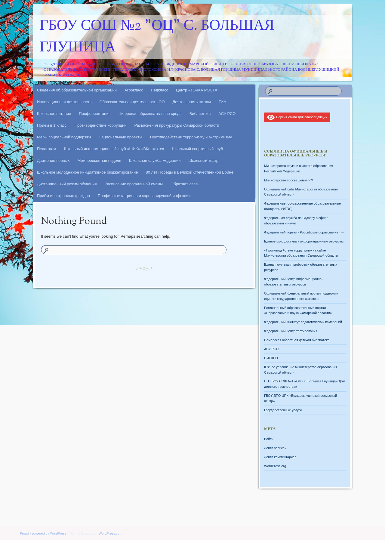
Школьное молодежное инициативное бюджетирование (87, 172)
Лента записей (275, 448)
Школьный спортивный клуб (197, 149)
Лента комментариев (280, 457)
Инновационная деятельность (64, 102)
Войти (268, 439)
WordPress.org (275, 466)
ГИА (222, 102)
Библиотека (200, 113)
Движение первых (53, 160)
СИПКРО (271, 358)
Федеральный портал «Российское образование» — (304, 232)
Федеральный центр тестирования (290, 331)
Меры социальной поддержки (64, 137)
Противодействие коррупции (101, 125)
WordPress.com (110, 533)
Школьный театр (203, 160)
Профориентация (94, 113)
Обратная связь (185, 184)
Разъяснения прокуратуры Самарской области (176, 125)
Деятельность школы (192, 102)
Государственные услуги (283, 410)
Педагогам (46, 149)
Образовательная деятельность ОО (132, 102)
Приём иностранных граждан (63, 195)
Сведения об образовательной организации (77, 90)
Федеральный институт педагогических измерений (303, 322)
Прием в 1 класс (52, 125)
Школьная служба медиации (155, 160)
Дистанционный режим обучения (67, 184)
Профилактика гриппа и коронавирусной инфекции (144, 195)
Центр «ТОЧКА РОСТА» (198, 90)
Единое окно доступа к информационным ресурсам (303, 241)
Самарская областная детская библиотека (297, 340)
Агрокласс (134, 90)
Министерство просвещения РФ (288, 180)
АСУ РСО (227, 113)
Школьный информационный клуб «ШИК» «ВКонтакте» (114, 149)
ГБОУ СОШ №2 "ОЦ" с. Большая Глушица (157, 37)
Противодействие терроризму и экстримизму (191, 137)
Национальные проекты (120, 137)
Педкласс (159, 90)
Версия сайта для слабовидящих (297, 117)
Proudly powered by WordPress (43, 533)
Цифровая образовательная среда (150, 113)
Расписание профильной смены (134, 184)
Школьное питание (54, 113)
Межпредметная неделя (99, 160)
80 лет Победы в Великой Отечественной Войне (189, 172)
